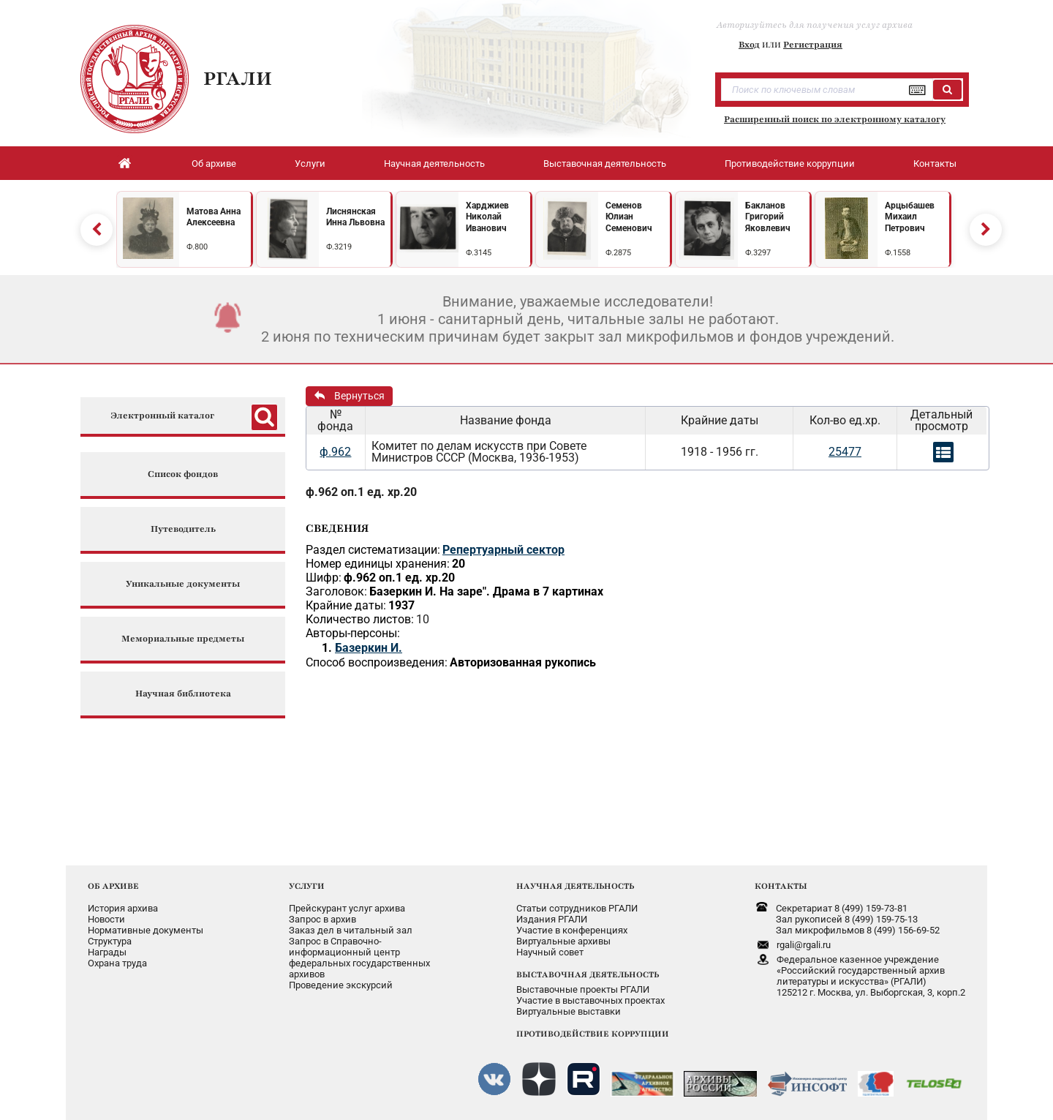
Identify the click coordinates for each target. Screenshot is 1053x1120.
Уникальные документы (183, 584)
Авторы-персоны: (353, 633)
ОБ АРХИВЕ (113, 886)
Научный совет (550, 952)
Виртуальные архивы (563, 941)
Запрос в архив (322, 919)
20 (458, 564)
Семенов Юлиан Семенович (628, 216)
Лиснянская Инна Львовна (355, 217)
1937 (401, 605)
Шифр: (323, 578)
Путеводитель (183, 529)
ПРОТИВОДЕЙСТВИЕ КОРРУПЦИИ (592, 1034)
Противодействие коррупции (790, 163)
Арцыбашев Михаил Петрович (910, 216)
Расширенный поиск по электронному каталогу (835, 119)
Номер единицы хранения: (378, 564)
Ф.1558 (897, 253)
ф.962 (335, 452)
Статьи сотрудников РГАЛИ (577, 908)
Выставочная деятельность (604, 163)
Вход (749, 44)
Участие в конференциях (571, 930)
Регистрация (812, 44)
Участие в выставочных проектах (590, 1000)
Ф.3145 (478, 253)
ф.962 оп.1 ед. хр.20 (361, 492)
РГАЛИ (237, 78)
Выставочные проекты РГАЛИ (582, 989)
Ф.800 (197, 247)
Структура (110, 941)
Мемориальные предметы (182, 639)
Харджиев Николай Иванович (487, 216)
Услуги (310, 163)
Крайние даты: (346, 605)
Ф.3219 (339, 247)
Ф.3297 (758, 253)
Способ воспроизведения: (377, 662)
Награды (107, 952)
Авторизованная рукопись (523, 662)
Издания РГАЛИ (551, 919)
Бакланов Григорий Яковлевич (767, 216)
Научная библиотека (183, 693)
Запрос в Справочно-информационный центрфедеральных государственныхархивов (359, 958)
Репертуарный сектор (503, 550)
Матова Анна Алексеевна (213, 217)
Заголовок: (336, 591)
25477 (845, 452)
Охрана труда (117, 963)
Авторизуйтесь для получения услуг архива (815, 25)
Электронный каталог (162, 415)
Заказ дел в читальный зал (350, 930)
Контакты (934, 163)
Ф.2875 (618, 253)
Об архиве (214, 163)
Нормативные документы (145, 930)
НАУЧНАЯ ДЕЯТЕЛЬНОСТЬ (575, 886)
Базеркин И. (368, 648)
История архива (123, 908)
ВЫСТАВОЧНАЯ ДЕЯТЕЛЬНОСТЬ (587, 974)
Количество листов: (360, 619)
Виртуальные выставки (568, 1011)
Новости (106, 919)
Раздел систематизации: (373, 550)
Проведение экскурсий (341, 985)
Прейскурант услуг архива (347, 908)
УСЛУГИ (307, 886)
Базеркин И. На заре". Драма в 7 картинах (486, 591)
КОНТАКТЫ (781, 886)
